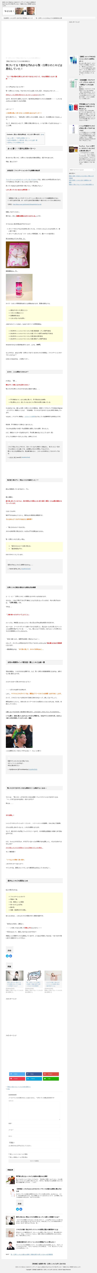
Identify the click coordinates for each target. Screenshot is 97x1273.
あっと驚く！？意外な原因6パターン (18, 138)
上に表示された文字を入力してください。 (20, 1145)
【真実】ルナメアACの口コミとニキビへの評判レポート (87, 59)
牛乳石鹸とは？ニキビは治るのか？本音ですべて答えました (87, 106)
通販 (70, 182)
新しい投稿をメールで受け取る (18, 1157)
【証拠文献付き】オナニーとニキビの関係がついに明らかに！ (36, 1242)
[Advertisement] (34, 40)
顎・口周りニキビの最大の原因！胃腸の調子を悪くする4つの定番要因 (33, 984)
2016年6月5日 (33, 769)
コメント (11, 1100)
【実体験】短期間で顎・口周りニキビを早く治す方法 (48, 1264)
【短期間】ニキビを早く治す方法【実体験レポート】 (18, 18)
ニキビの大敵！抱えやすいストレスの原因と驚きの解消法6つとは (53, 984)
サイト (10, 1136)
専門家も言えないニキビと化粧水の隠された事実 (31, 1176)
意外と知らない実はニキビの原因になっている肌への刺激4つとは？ (14, 984)
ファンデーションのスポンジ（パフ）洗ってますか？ (22, 179)
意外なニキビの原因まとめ (15, 142)
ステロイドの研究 (30, 416)
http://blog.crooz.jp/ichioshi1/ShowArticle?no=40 (27, 204)
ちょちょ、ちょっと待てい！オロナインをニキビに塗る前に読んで (87, 148)
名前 (10, 1123)
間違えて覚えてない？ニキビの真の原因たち (19, 1086)
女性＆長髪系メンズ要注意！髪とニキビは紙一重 (22, 140)
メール (11, 1130)
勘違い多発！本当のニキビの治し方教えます (81, 176)
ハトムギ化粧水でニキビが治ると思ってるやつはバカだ (87, 128)
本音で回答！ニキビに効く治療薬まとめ (80, 180)
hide (42, 134)
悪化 (8, 1089)
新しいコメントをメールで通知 (18, 1154)
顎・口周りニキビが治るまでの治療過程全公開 (49, 18)
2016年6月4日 (26, 457)
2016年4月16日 (26, 568)
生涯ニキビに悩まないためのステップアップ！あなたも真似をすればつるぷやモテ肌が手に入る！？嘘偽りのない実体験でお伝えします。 (48, 1267)
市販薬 (71, 178)
